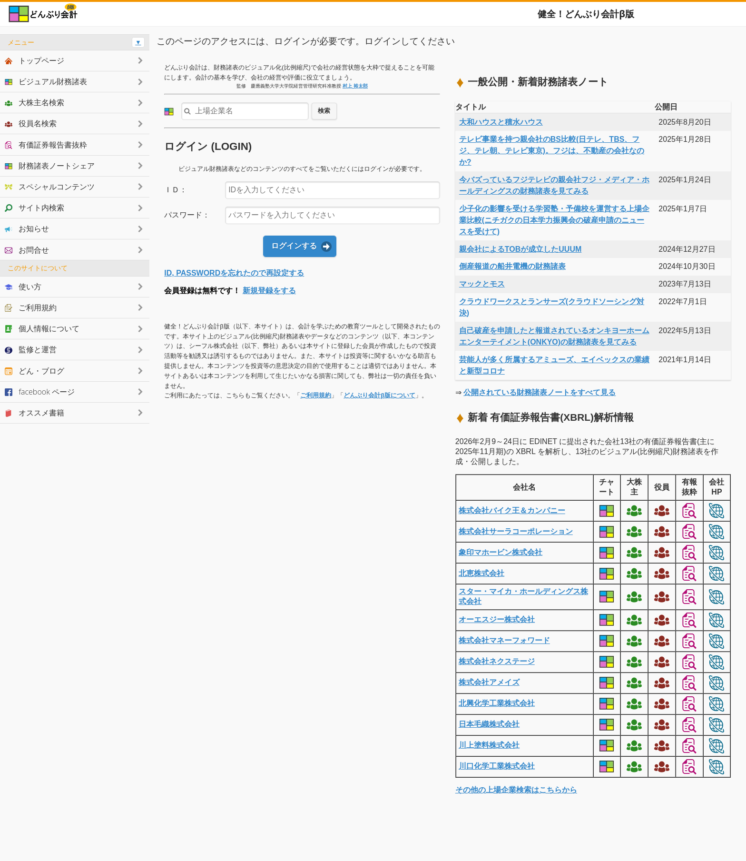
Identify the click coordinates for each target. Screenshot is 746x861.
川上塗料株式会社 (489, 745)
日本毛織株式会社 (489, 724)
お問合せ (27, 250)
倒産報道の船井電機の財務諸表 (512, 266)
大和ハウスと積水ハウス (501, 122)
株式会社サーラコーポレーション (516, 531)
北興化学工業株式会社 (497, 703)
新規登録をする (269, 291)
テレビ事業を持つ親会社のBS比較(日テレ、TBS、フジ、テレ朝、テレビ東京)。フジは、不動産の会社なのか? (551, 150)
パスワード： (187, 215)
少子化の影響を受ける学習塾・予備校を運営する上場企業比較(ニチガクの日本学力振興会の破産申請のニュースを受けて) (554, 220)
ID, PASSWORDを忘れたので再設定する (234, 273)
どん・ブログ (34, 371)
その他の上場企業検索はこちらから (516, 790)
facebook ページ (40, 391)
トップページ (34, 60)
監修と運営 (31, 349)
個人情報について (42, 328)
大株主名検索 (34, 102)
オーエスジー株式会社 (497, 619)
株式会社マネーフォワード (504, 640)
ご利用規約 (315, 395)
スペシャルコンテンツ (50, 186)
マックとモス (482, 284)
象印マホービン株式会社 (500, 552)
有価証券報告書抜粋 (46, 144)
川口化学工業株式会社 (497, 766)
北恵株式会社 (481, 573)
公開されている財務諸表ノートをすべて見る (539, 392)
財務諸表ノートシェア (50, 165)
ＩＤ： (175, 190)
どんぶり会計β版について (379, 395)
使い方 (23, 286)
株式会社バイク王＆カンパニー (512, 510)
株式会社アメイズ (489, 682)
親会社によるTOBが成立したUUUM (520, 249)
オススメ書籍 (34, 412)
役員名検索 (31, 123)
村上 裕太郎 (355, 86)
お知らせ (27, 228)
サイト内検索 (34, 207)
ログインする (294, 246)
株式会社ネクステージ (497, 661)
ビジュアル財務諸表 (46, 81)
